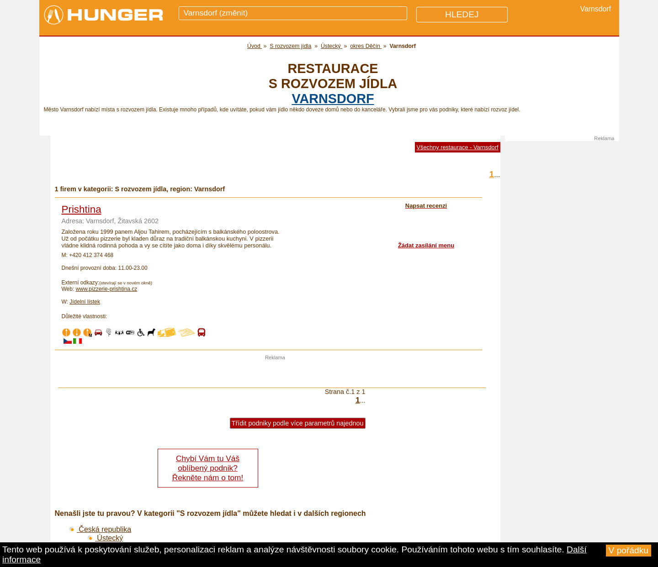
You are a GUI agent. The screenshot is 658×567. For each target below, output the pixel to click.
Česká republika (100, 529)
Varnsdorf (333, 98)
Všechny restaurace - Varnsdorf (458, 147)
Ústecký (105, 538)
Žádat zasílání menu (426, 245)
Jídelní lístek (84, 302)
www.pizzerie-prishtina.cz (107, 289)
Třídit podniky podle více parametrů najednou (298, 423)
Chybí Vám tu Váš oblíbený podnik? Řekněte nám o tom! (207, 468)
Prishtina (81, 209)
